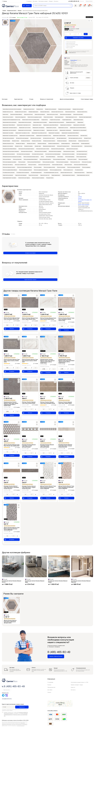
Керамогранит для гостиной (24, 127)
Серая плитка (89, 172)
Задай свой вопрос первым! (30, 279)
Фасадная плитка (49, 177)
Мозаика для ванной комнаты (49, 140)
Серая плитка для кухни (33, 175)
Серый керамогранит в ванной (68, 175)
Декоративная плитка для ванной (9, 122)
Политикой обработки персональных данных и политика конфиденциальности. (14, 723)
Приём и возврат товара (77, 685)
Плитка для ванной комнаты (45, 159)
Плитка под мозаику (61, 167)
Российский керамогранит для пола (51, 172)
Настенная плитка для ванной (9, 154)
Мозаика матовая (75, 143)
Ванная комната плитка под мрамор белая (30, 119)
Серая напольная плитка (79, 172)
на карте (61, 703)
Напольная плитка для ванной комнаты (26, 148)
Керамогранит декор (37, 125)
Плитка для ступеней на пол (20, 164)
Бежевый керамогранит (33, 111)
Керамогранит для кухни (51, 127)
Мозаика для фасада (42, 143)
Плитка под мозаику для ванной (73, 167)
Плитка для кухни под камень (48, 162)
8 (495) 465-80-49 (74, 1)
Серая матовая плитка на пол (66, 172)
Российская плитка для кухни (8, 172)
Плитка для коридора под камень (9, 162)
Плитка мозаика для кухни (57, 164)
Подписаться (22, 707)
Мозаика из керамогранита (53, 143)
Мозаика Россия (87, 138)
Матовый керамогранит (61, 138)
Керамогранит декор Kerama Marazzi (51, 125)
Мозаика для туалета (31, 143)
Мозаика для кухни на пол (84, 140)
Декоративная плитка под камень (40, 122)
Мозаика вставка (15, 140)
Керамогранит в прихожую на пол (23, 125)
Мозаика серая (38, 146)
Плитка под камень (37, 167)
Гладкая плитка (44, 119)
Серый (83, 204)
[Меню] (27, 5)
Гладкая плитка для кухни (55, 119)
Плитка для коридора (83, 159)
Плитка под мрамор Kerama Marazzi (10, 169)
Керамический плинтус (70, 122)
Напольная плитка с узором (68, 151)
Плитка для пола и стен (75, 162)
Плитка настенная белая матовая (80, 164)
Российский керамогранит (36, 172)
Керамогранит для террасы (39, 130)
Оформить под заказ (74, 37)
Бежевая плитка (40, 109)
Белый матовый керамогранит (85, 117)
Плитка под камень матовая (49, 167)
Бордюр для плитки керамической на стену (11, 119)
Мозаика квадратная (65, 143)
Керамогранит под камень (8, 132)
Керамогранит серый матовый (59, 135)
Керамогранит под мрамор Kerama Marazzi (70, 132)
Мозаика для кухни (72, 140)
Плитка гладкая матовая (81, 156)
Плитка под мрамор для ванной (25, 169)
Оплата (49, 692)
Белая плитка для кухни (78, 114)
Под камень (86, 199)
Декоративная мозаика (78, 119)
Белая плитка (5, 114)
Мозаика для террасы (20, 143)
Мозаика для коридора (61, 140)
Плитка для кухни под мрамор (62, 162)
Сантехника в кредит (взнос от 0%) (79, 682)
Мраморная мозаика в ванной (49, 146)
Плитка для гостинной (72, 159)
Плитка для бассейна (17, 159)
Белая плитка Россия (28, 114)
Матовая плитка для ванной (8, 138)
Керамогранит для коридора (38, 127)
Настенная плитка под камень (68, 154)
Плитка (42, 156)
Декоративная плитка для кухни (25, 122)
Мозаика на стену (18, 146)
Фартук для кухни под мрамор (38, 177)
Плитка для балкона (7, 159)
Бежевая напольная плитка (29, 109)
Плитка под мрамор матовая (55, 169)
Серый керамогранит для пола (83, 175)
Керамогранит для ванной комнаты (10, 127)
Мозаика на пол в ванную (8, 146)
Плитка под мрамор (86, 167)
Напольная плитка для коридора (57, 148)
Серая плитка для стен (44, 175)
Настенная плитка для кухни (37, 154)
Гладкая (80, 196)
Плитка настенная (68, 164)
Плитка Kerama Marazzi (50, 156)
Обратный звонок (89, 1)
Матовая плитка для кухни (36, 138)
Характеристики (18, 99)
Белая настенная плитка (82, 111)
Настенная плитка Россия (82, 151)
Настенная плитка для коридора (23, 154)
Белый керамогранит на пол (71, 117)
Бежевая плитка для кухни (78, 109)
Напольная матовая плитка (77, 146)
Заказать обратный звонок (55, 656)
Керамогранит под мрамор (54, 132)
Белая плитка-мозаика (48, 117)
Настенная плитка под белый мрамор (52, 154)
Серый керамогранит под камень (9, 177)
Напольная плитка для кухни (72, 148)
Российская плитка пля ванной (23, 172)
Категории (4, 99)
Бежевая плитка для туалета (20, 111)
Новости (73, 687)
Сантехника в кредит (43, 1)
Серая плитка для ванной (8, 175)
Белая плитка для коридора (65, 114)
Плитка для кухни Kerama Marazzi (34, 162)
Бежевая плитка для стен (8, 111)
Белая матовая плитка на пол (57, 111)
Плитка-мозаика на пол (68, 169)
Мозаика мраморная (85, 143)
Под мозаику (81, 199)
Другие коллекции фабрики (67, 99)
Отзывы (31, 99)
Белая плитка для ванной (40, 114)
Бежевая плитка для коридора (64, 109)
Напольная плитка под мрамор (55, 151)
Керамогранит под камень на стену (23, 132)
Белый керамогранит (59, 117)
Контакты (56, 1)
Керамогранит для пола (63, 127)
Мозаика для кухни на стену (8, 143)
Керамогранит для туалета (52, 130)
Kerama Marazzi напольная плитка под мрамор (12, 109)
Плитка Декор (60, 156)
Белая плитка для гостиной (52, 114)
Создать (88, 72)
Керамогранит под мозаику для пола (39, 132)
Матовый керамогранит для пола (75, 138)
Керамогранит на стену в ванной (79, 130)
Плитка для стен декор (86, 162)
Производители (51, 687)
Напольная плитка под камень (41, 151)
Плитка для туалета (32, 164)
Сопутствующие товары (87, 99)
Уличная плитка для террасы (24, 177)
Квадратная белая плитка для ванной (56, 122)
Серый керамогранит (56, 175)
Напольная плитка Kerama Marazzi (9, 148)
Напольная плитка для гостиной (42, 148)
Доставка (35, 1)
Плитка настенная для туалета (9, 167)
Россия (79, 198)
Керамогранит (80, 122)
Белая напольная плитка (70, 111)
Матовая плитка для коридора (22, 138)
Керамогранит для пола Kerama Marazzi (78, 127)
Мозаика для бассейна (36, 140)
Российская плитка (79, 169)
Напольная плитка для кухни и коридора (11, 151)
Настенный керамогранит (82, 154)
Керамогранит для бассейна (79, 125)
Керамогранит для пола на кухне (24, 130)
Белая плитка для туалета (8, 117)
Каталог (49, 685)
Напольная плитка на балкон (26, 151)
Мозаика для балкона (25, 140)
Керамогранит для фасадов (65, 130)
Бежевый (87, 204)
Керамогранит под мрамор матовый (27, 135)
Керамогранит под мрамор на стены (43, 135)
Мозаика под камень (28, 146)
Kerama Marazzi (74, 60)
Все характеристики (69, 68)
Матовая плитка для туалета (49, 138)
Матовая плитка (84, 135)
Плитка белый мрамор (69, 156)
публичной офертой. (20, 725)
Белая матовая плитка (45, 111)
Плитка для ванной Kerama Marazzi (30, 159)
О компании (29, 1)
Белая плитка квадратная (20, 117)
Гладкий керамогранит (66, 119)
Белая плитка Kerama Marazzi (16, 114)
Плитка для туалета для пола (44, 164)
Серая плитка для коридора (20, 175)
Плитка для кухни (21, 162)
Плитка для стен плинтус (8, 164)
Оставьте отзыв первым (30, 252)
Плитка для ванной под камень (59, 159)
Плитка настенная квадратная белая (24, 167)
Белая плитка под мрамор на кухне (34, 117)
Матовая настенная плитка (73, 135)
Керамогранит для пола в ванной (9, 130)
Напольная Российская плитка (63, 146)
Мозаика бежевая (6, 140)
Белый (79, 204)
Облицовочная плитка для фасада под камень (12, 156)
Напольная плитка (88, 146)
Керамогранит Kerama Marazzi (9, 125)
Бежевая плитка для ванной (50, 109)
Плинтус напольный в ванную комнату (31, 156)
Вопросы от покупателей (46, 99)
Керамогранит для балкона (65, 125)
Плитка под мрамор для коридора (41, 169)
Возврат (51, 1)
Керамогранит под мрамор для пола (10, 135)
